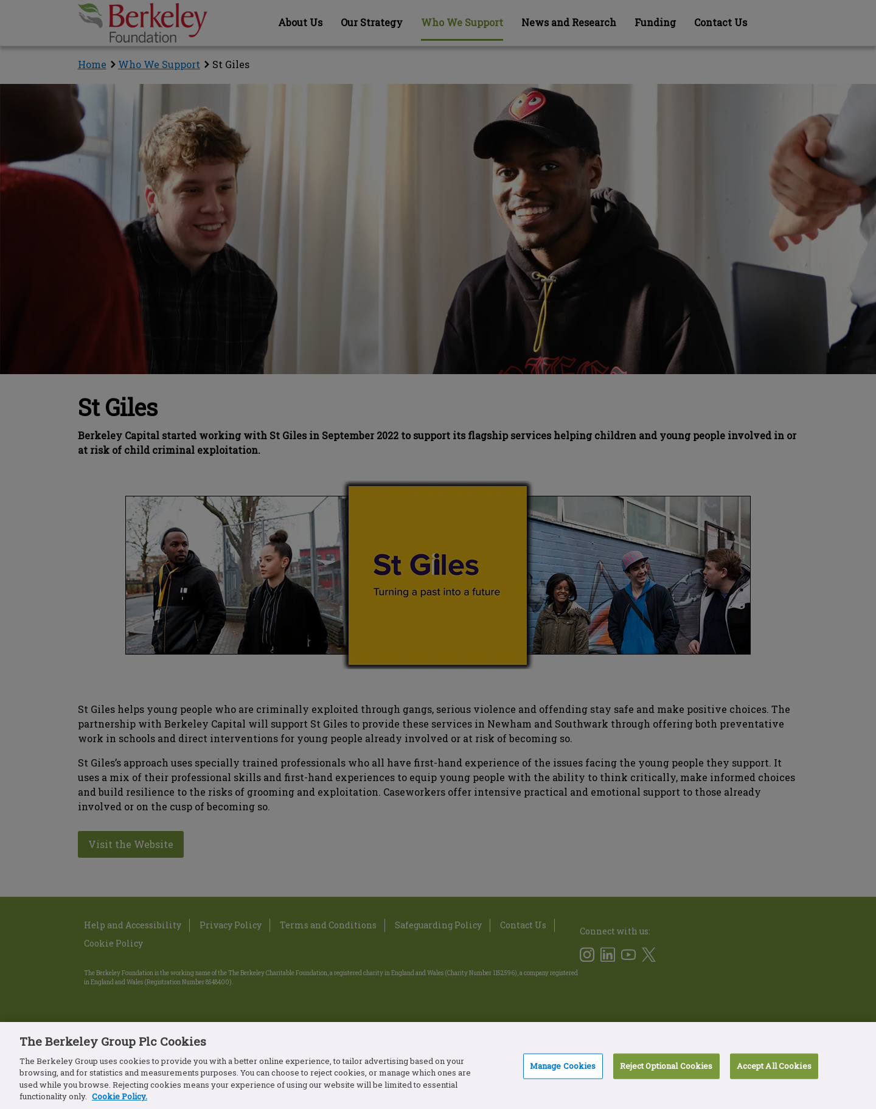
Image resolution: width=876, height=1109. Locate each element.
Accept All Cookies (774, 1065)
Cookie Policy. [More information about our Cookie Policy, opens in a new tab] (119, 1096)
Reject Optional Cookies (666, 1065)
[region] (438, 1065)
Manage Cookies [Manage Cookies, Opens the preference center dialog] (563, 1065)
